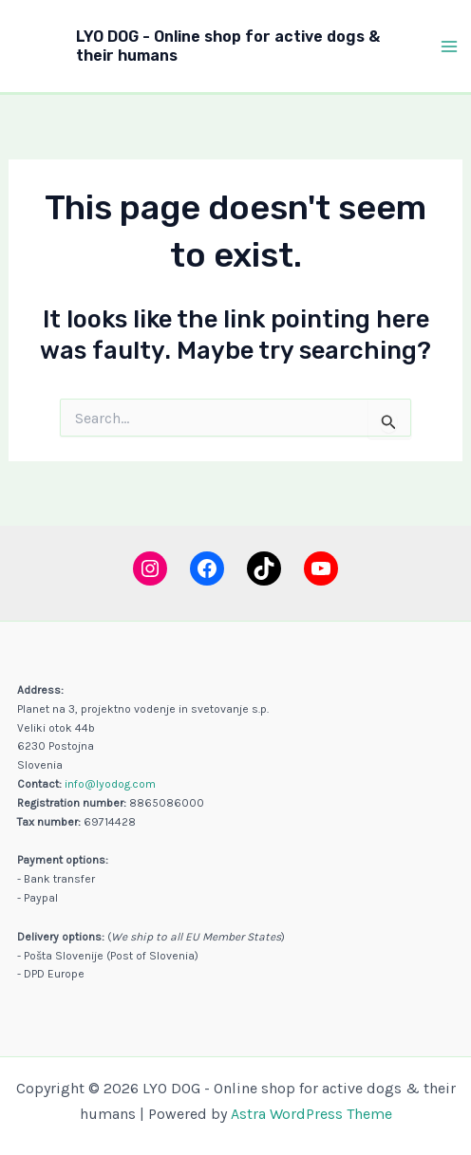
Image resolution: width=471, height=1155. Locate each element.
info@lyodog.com (110, 784)
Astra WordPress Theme (311, 1114)
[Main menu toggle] (450, 46)
